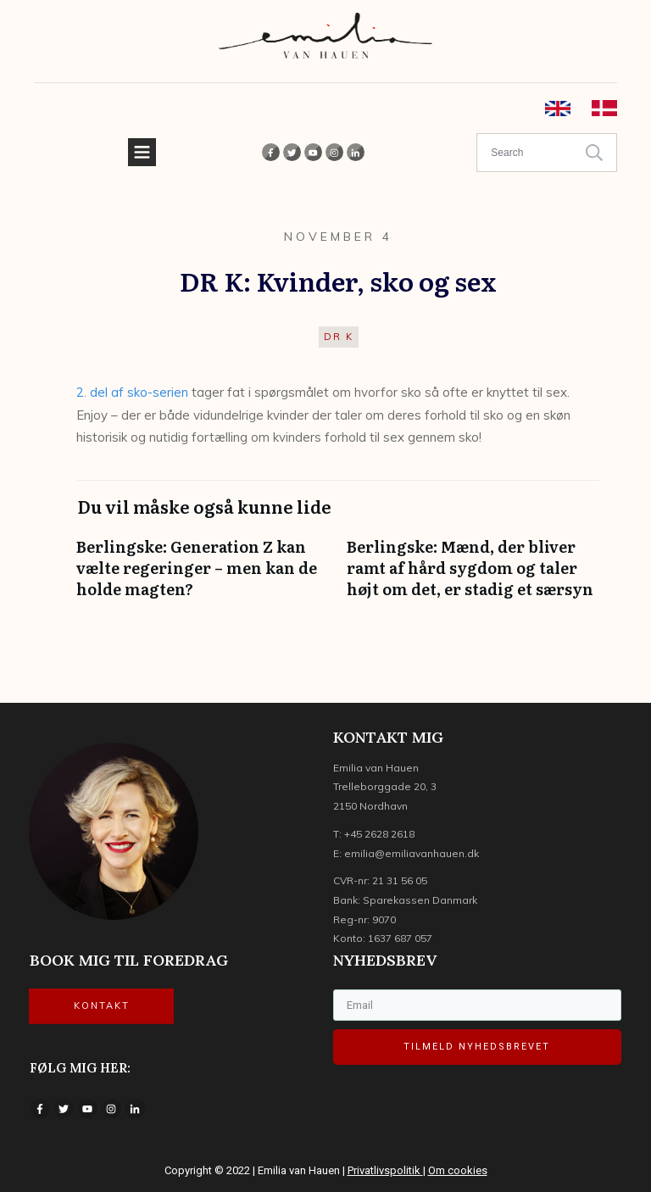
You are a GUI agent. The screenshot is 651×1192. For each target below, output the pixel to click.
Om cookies (457, 1170)
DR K (338, 337)
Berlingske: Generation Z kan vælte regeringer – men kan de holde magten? (203, 576)
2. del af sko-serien (132, 392)
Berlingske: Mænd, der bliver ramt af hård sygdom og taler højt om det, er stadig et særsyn (473, 576)
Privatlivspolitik (384, 1170)
